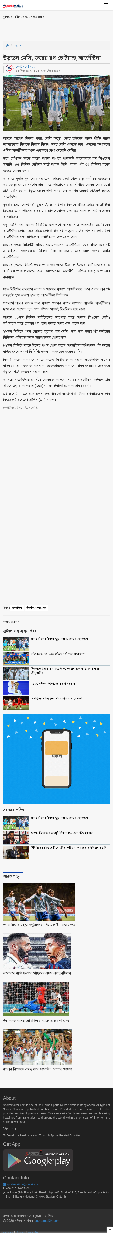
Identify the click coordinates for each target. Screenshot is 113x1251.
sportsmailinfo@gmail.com (21, 1184)
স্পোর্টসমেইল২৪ (26, 66)
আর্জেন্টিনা (17, 608)
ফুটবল (18, 45)
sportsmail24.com (47, 1220)
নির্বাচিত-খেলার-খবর (36, 608)
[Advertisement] (50, 30)
